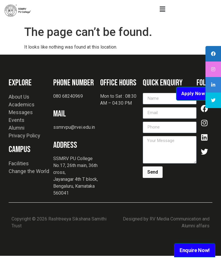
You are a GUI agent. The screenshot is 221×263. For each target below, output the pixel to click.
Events (16, 127)
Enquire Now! (195, 250)
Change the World (29, 178)
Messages (21, 119)
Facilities (19, 171)
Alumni (16, 135)
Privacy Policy (24, 143)
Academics (22, 112)
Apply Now (193, 100)
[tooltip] (213, 54)
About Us (19, 104)
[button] (162, 9)
